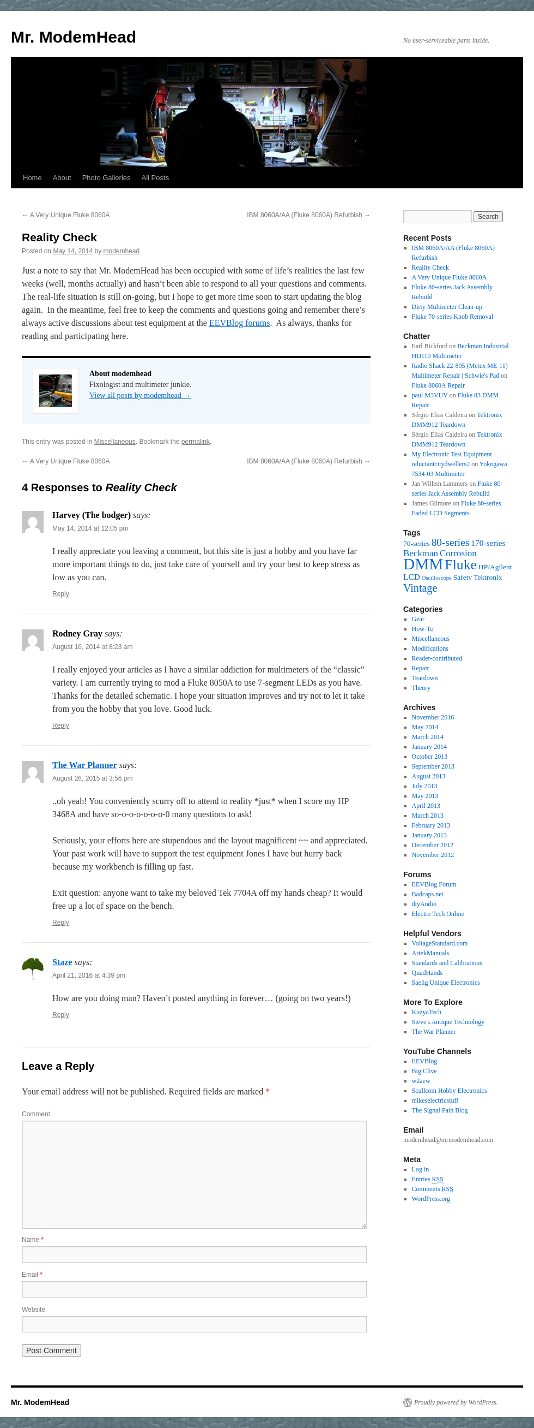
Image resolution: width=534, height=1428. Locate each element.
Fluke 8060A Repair (438, 385)
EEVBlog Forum (434, 884)
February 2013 (431, 825)
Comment (36, 1114)
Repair (420, 668)
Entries (428, 1179)
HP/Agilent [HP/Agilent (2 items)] (495, 567)
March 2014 (428, 737)
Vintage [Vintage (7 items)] (420, 588)
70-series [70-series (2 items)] (416, 543)
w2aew (421, 1081)
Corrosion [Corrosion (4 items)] (458, 553)
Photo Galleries (106, 178)
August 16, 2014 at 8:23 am (92, 647)
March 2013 (428, 815)
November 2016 (433, 717)
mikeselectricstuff (435, 1100)
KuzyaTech (426, 1012)
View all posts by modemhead (140, 395)
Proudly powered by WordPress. (456, 1402)
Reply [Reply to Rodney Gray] (60, 725)
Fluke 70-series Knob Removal (453, 316)
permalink (195, 441)
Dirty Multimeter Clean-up (447, 307)
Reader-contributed (437, 658)
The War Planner (84, 765)
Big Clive (424, 1071)
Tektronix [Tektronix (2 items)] (488, 577)
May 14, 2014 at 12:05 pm (90, 528)
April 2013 (426, 806)
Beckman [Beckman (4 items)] (420, 553)
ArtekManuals (431, 953)
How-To (423, 629)
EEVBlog (425, 1061)
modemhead (121, 251)
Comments (432, 1189)
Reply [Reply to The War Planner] (60, 922)
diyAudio (424, 904)
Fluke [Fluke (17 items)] (461, 565)
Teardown (425, 678)
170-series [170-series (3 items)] (488, 543)
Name (33, 1239)
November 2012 (433, 855)
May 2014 (425, 727)
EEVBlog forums (239, 323)
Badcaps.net (428, 894)
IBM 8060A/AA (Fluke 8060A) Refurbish (309, 215)
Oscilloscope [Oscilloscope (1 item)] (437, 578)
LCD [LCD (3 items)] (411, 576)
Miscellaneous (115, 441)
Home (32, 178)
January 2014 (429, 747)
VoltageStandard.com (440, 943)
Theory (421, 688)
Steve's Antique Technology (448, 1022)
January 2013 (429, 835)
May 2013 (425, 796)
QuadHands (427, 973)
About (62, 178)
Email (32, 1274)
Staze (62, 962)
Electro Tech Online (438, 914)
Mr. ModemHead (73, 37)
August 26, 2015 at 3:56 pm (92, 778)
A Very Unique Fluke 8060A (66, 215)
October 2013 (430, 756)
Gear (418, 619)
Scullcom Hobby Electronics (449, 1090)
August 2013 (429, 776)
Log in (420, 1169)
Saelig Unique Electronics (446, 982)
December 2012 (432, 845)
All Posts (155, 178)
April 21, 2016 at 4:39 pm (88, 975)
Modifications (430, 648)
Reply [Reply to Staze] (60, 1015)
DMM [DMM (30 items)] (423, 564)
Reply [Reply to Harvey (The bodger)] (60, 594)
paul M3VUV (430, 395)
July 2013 (425, 786)
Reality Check (430, 267)
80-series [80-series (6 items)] (451, 542)
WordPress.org (431, 1199)
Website (33, 1309)
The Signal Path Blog (440, 1110)
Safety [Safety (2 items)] (462, 577)
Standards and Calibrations (447, 963)
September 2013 (433, 766)
